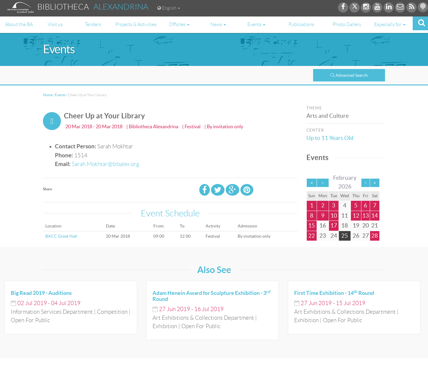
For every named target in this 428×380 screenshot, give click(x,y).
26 (356, 236)
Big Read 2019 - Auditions (41, 293)
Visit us (55, 24)
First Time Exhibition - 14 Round (334, 293)
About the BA (19, 24)
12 (356, 215)
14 (374, 215)
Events (60, 95)
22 (311, 236)
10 (333, 215)
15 (311, 225)
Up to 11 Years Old (330, 138)
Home (48, 95)
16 (322, 225)
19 (356, 225)
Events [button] (256, 24)
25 (344, 236)
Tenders (93, 24)
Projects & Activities (136, 24)
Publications (301, 24)
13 (365, 215)
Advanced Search (349, 75)
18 (344, 225)
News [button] (218, 24)
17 (333, 225)
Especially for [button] (389, 24)
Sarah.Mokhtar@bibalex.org (105, 164)
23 (322, 236)
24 (333, 236)
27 (365, 236)
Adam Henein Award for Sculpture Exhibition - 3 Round (211, 296)
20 (365, 225)
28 (374, 236)
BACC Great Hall (61, 236)
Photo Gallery (347, 24)
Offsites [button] (179, 24)
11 (344, 215)
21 (374, 225)
